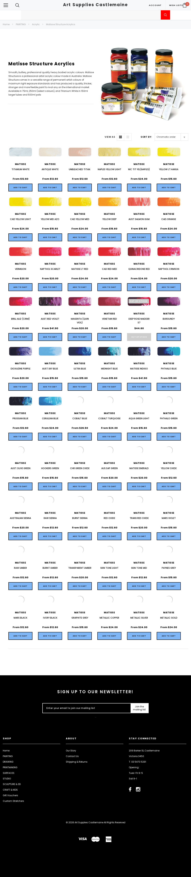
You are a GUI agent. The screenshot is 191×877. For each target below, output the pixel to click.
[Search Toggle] (17, 5)
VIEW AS (110, 136)
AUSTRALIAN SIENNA (20, 518)
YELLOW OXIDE (169, 468)
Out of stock (139, 337)
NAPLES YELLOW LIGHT (109, 169)
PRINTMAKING (10, 767)
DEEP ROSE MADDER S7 (139, 320)
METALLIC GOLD (168, 617)
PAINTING (21, 24)
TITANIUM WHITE (20, 169)
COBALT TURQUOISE (109, 418)
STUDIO (7, 778)
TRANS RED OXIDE (139, 518)
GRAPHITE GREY (79, 617)
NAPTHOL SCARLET (50, 269)
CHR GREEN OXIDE (80, 468)
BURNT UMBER (50, 567)
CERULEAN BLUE (50, 418)
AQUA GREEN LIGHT (139, 418)
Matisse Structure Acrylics (60, 24)
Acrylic (36, 24)
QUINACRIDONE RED (139, 269)
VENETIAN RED (109, 318)
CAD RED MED (109, 269)
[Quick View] (20, 187)
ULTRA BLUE (80, 368)
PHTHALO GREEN (169, 418)
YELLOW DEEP (109, 219)
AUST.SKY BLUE (50, 368)
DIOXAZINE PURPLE (20, 368)
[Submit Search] (165, 15)
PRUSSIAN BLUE (20, 418)
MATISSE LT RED (79, 269)
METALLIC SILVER (139, 617)
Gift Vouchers (10, 795)
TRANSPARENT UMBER (79, 567)
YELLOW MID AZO (50, 219)
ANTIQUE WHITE (50, 169)
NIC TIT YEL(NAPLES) (139, 169)
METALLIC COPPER (109, 617)
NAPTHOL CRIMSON (168, 269)
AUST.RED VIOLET (50, 318)
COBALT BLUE (79, 418)
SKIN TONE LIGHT (109, 567)
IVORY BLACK (50, 617)
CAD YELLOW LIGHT (20, 219)
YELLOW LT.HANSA (168, 169)
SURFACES (8, 773)
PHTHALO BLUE (169, 368)
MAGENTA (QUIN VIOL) (80, 320)
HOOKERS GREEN (50, 468)
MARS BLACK (20, 617)
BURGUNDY (169, 318)
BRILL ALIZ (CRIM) (20, 318)
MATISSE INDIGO (139, 368)
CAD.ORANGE (168, 219)
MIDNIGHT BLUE (109, 368)
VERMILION (20, 269)
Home (6, 24)
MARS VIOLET (169, 518)
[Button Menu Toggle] (6, 5)
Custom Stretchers (13, 801)
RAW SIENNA (50, 518)
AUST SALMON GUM (139, 219)
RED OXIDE (109, 518)
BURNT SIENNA (79, 518)
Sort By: (146, 136)
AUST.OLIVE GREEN (20, 468)
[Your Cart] (185, 5)
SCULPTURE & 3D (12, 784)
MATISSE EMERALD (139, 468)
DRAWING (8, 761)
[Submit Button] (139, 708)
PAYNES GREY (169, 567)
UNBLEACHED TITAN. (80, 169)
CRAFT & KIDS (10, 789)
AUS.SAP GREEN (109, 468)
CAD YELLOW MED (79, 219)
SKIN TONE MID (139, 567)
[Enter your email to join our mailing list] (86, 708)
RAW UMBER (20, 567)
